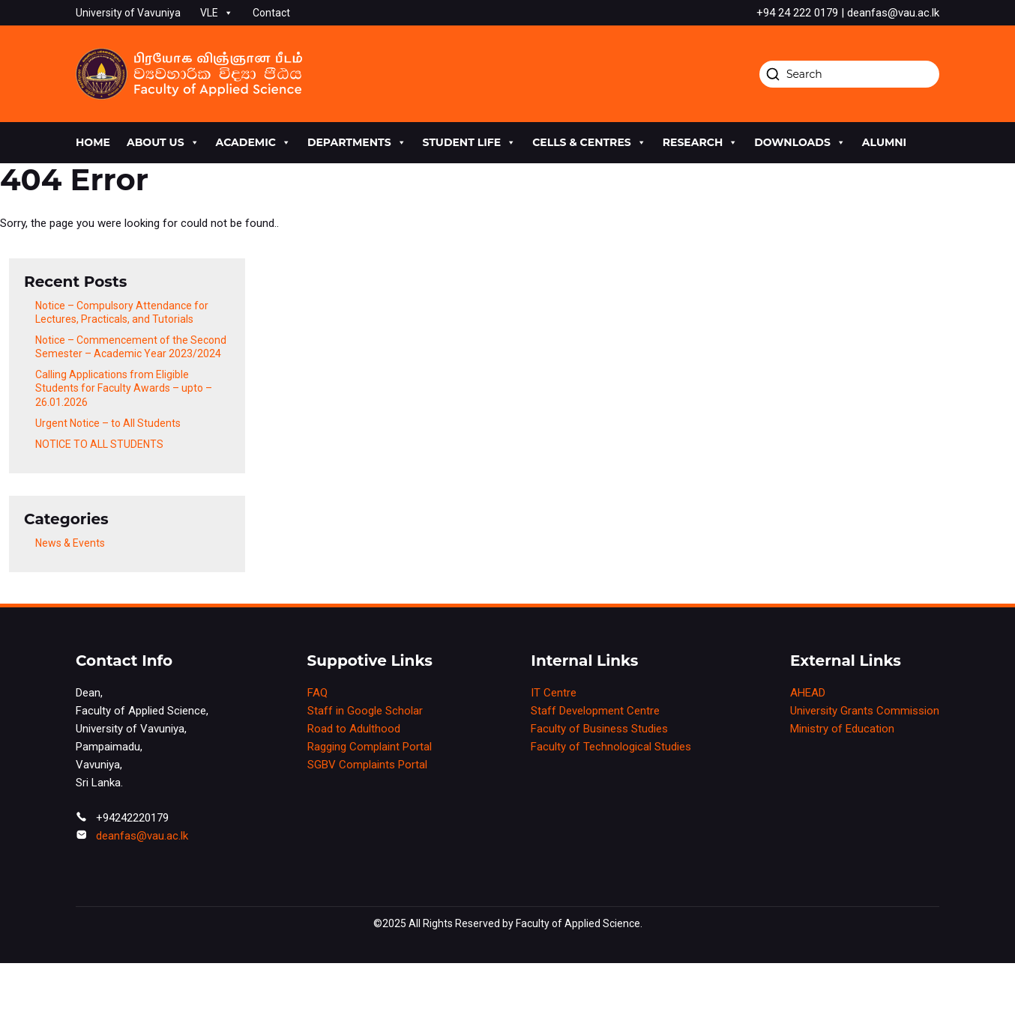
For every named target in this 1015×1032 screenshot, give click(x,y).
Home (93, 142)
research (700, 142)
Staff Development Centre (595, 710)
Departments (356, 142)
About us (163, 142)
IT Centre (553, 692)
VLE (216, 12)
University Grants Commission (864, 710)
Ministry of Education (842, 728)
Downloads (800, 142)
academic (253, 142)
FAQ (317, 692)
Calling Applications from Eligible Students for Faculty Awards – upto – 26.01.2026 (123, 387)
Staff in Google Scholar (365, 710)
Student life (469, 142)
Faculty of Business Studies (599, 728)
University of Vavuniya (128, 13)
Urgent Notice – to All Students (108, 423)
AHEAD (807, 692)
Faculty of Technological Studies (611, 746)
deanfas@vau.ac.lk (142, 836)
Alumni (884, 142)
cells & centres (589, 142)
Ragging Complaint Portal (369, 746)
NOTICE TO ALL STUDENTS (99, 444)
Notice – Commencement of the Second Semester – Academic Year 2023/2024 (130, 346)
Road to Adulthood (353, 728)
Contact (271, 13)
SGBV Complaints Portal (367, 764)
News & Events (70, 543)
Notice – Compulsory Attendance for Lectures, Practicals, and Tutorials (121, 312)
